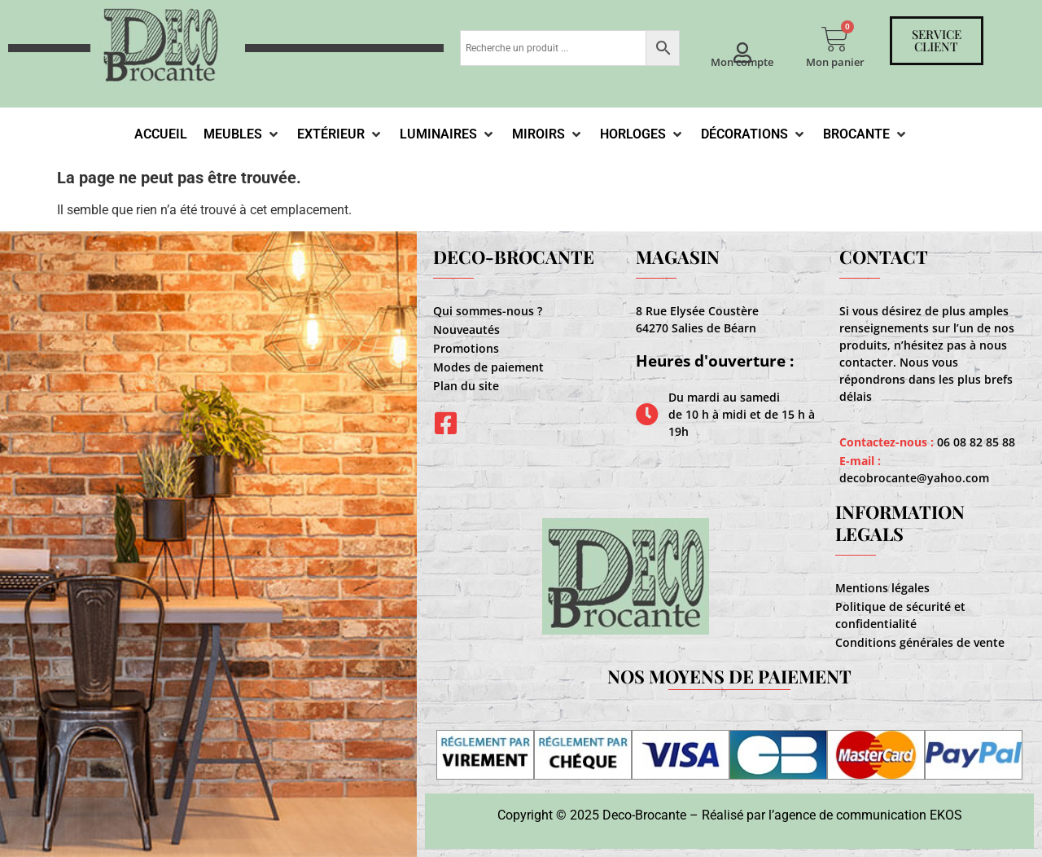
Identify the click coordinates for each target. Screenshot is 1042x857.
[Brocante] (866, 134)
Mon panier (835, 62)
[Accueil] (160, 134)
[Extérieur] (340, 134)
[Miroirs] (548, 134)
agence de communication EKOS (868, 815)
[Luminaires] (448, 134)
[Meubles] (242, 134)
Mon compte (742, 62)
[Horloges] (642, 134)
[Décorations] (754, 134)
